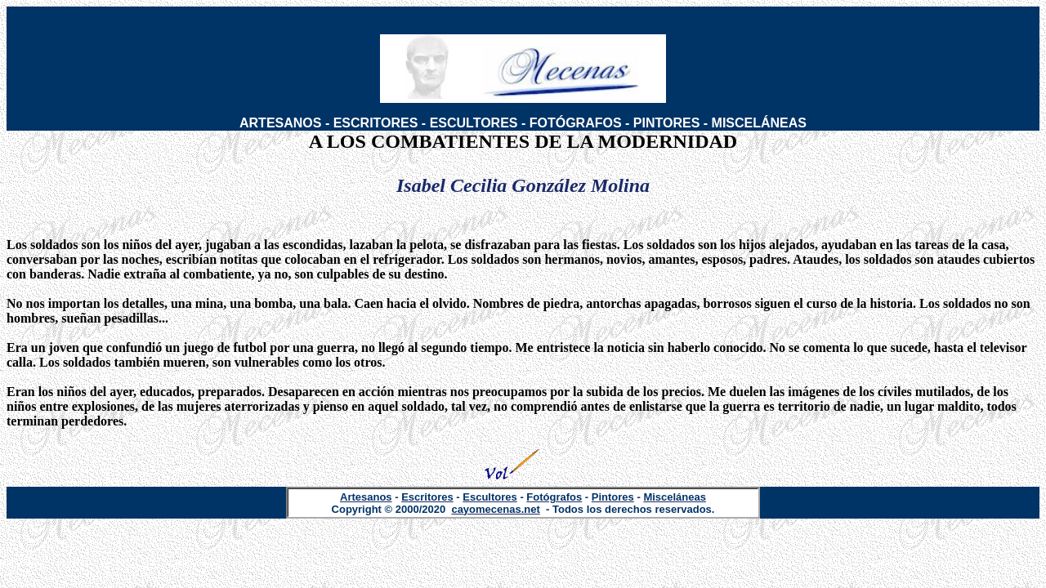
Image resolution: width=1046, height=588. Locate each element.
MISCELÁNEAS (759, 123)
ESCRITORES (375, 123)
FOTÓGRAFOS (576, 123)
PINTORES (666, 123)
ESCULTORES (474, 123)
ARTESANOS (280, 123)
